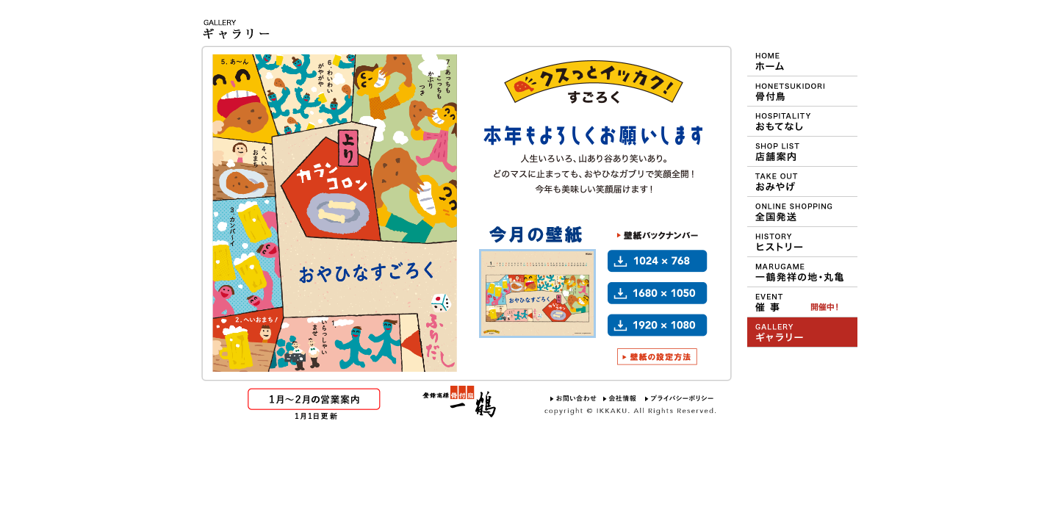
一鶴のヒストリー (802, 241)
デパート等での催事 (802, 302)
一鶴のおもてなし (802, 121)
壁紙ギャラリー (802, 332)
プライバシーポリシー (679, 398)
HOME (802, 61)
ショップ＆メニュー (802, 151)
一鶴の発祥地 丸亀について (802, 272)
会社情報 (620, 398)
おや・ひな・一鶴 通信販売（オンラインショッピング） (802, 211)
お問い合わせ (573, 398)
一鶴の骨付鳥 (802, 91)
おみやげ (802, 181)
